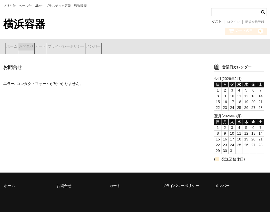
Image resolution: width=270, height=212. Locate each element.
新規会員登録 (254, 22)
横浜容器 (24, 24)
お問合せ (38, 47)
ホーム (14, 47)
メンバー (133, 47)
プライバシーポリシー (96, 47)
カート (61, 47)
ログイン (233, 22)
